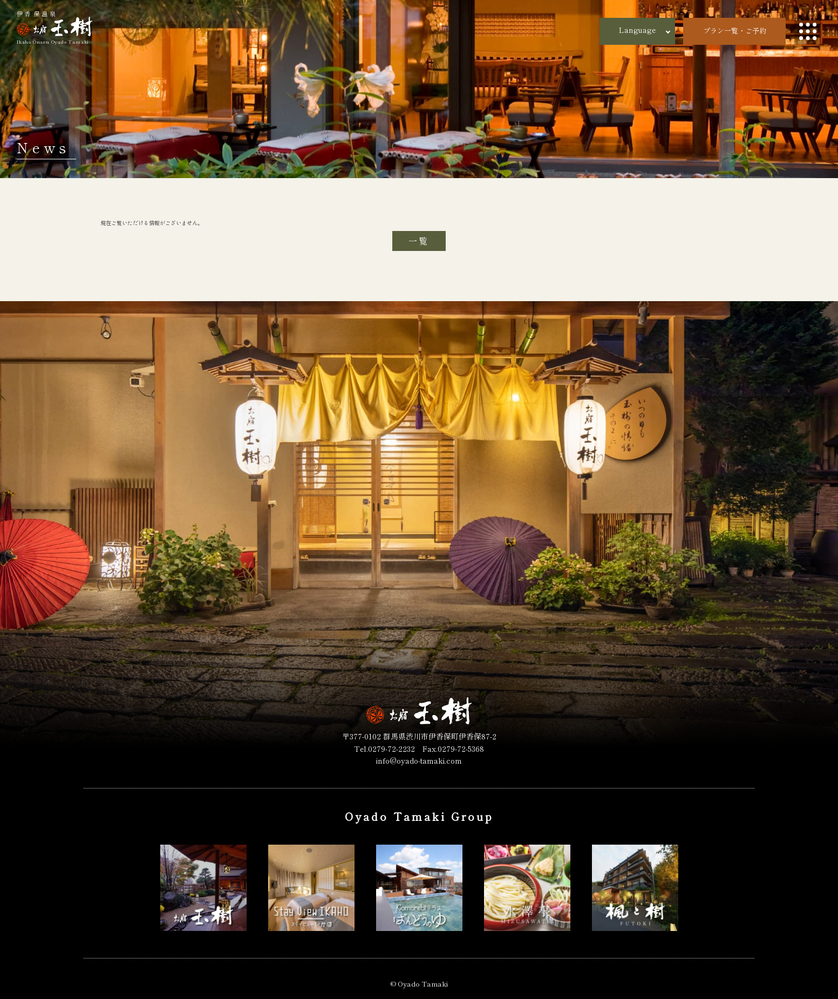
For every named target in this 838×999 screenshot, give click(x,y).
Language (637, 29)
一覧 (418, 240)
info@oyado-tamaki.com (419, 760)
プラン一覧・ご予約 (734, 30)
